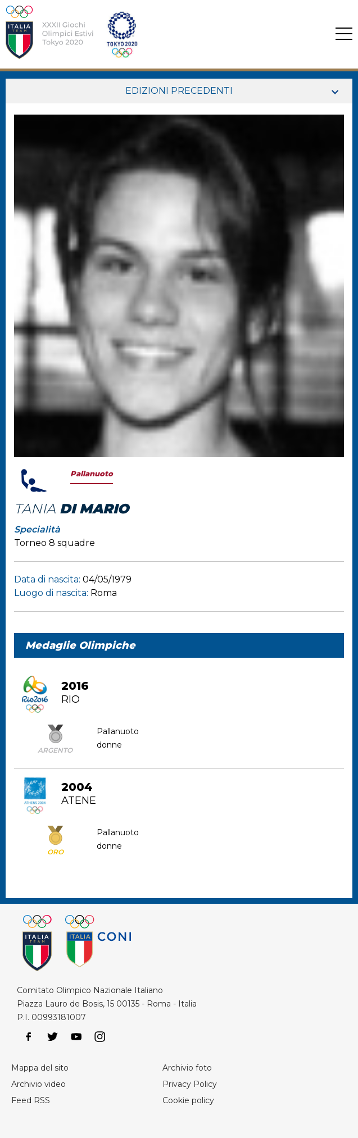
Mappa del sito (40, 1068)
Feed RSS (30, 1100)
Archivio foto (187, 1068)
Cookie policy (188, 1100)
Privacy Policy (189, 1084)
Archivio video (38, 1084)
